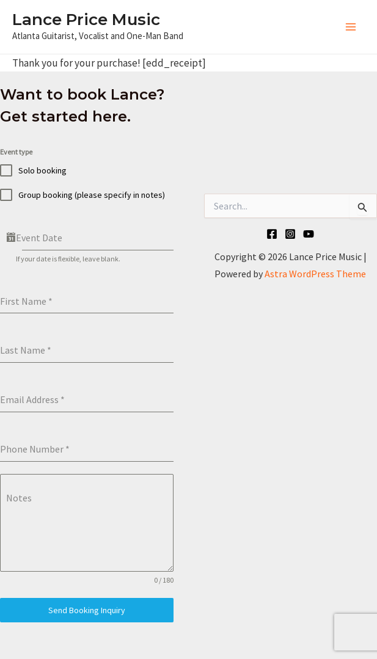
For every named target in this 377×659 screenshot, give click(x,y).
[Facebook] (271, 233)
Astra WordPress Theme (315, 274)
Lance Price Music (86, 19)
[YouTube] (308, 233)
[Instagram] (290, 233)
